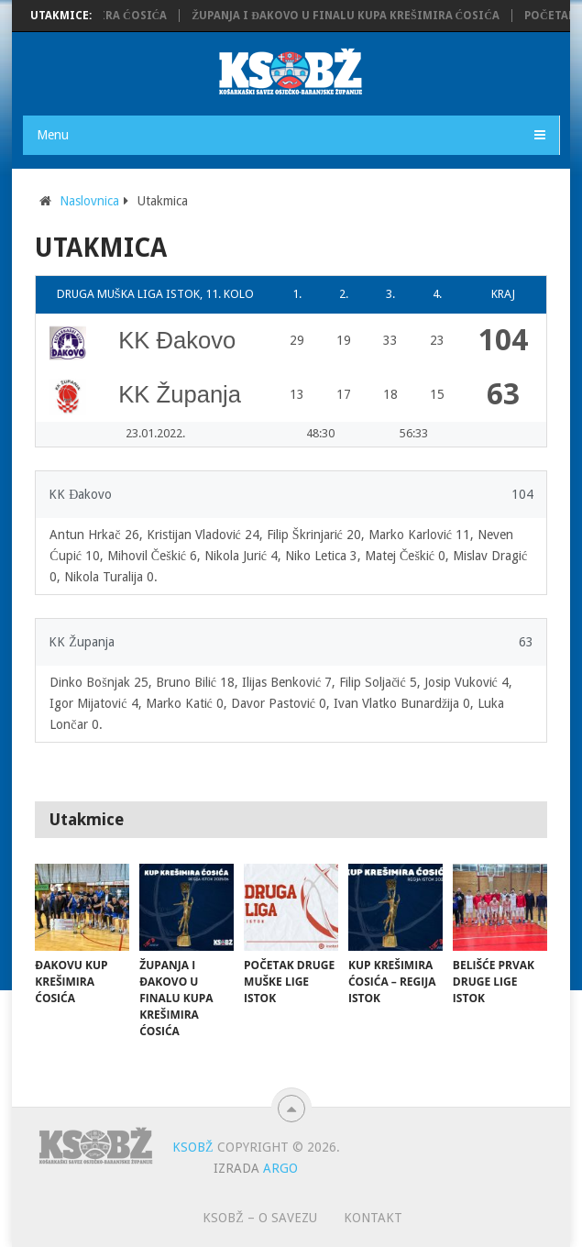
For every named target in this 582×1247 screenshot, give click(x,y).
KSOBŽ (193, 1147)
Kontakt (373, 1217)
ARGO (280, 1168)
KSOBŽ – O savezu (260, 1217)
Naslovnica (89, 200)
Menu (53, 134)
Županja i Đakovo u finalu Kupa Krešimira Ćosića (350, 15)
